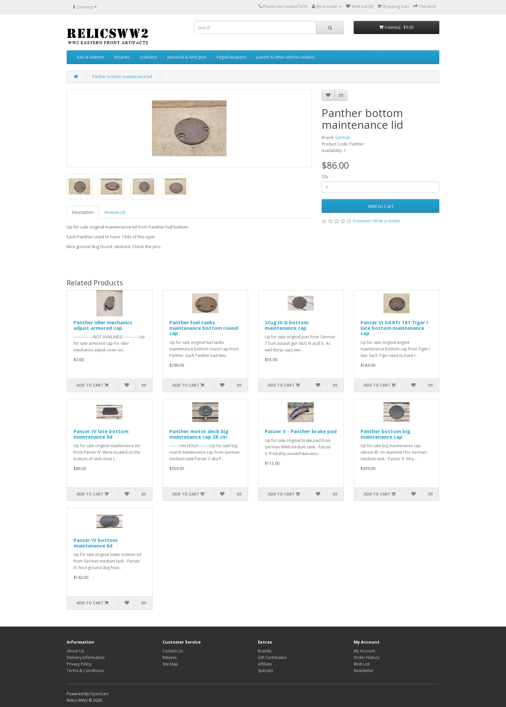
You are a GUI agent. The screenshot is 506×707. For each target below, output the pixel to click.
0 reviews (361, 221)
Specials (265, 670)
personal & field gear (187, 57)
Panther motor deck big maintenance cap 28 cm (198, 434)
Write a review (386, 221)
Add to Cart (381, 206)
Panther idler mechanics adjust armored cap (103, 325)
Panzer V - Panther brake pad (301, 431)
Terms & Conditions (85, 670)
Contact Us (172, 651)
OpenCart (99, 694)
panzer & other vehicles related (285, 57)
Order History (367, 657)
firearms (122, 57)
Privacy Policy (79, 664)
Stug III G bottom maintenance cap (287, 325)
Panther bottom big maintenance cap (385, 434)
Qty (325, 176)
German (342, 137)
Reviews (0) (115, 212)
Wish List (362, 664)
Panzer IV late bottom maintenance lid (101, 434)
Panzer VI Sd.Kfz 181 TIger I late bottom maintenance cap (394, 327)
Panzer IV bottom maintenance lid (95, 543)
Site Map (170, 664)
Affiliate (265, 664)
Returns (169, 657)
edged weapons (231, 57)
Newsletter (364, 670)
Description (82, 212)
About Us (75, 651)
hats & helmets (90, 57)
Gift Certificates (272, 657)
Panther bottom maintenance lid (122, 76)
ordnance (149, 57)
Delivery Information (86, 657)
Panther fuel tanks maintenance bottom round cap (203, 327)
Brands (264, 651)
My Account (364, 651)
